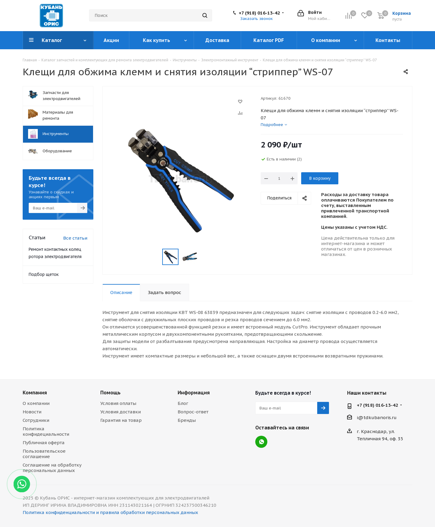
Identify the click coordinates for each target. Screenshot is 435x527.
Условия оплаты (118, 403)
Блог (183, 403)
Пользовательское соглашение (44, 453)
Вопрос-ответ (193, 412)
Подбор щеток (44, 274)
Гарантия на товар (121, 420)
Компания (35, 393)
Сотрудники (36, 420)
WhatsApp (261, 442)
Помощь (110, 393)
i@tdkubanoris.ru (377, 417)
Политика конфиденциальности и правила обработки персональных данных (110, 512)
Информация (194, 393)
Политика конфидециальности (46, 431)
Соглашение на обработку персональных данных (52, 467)
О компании (36, 403)
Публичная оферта (44, 442)
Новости (32, 412)
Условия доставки (120, 412)
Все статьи (75, 238)
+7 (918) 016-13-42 (259, 13)
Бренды (187, 420)
